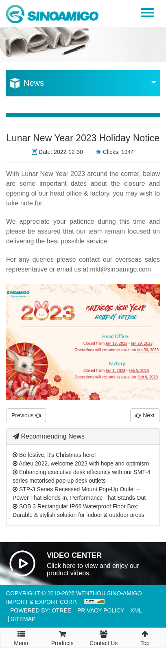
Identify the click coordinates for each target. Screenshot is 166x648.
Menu (21, 634)
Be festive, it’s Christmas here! (54, 455)
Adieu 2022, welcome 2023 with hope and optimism (81, 463)
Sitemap (23, 619)
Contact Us (103, 637)
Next (145, 415)
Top (145, 637)
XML (136, 610)
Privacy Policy (100, 610)
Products (62, 637)
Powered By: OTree (40, 610)
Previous (26, 415)
